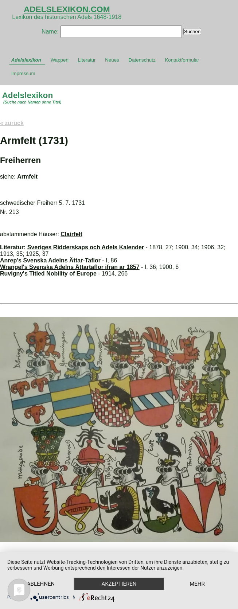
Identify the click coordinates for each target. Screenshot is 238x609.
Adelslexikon (26, 60)
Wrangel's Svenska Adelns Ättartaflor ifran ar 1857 (70, 267)
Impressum (23, 73)
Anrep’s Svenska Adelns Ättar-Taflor (50, 260)
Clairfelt (71, 234)
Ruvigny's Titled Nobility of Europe (48, 273)
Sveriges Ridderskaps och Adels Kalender (85, 247)
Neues (112, 60)
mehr (41, 583)
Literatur (87, 60)
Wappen (60, 60)
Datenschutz (142, 60)
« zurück (12, 123)
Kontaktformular (182, 60)
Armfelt (27, 176)
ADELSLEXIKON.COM (67, 9)
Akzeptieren (121, 571)
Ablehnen (41, 571)
